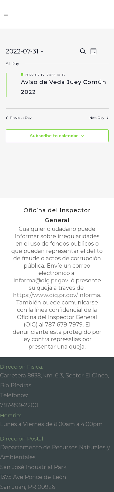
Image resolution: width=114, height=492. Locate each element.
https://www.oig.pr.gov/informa (56, 295)
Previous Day (19, 117)
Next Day (99, 117)
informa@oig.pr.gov (41, 280)
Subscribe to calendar (54, 135)
